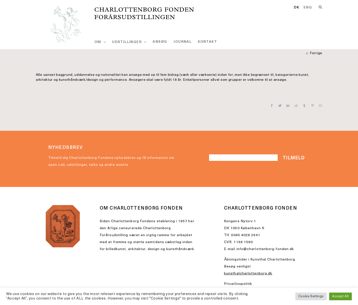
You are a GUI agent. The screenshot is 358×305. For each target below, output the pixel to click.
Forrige (316, 53)
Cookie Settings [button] (311, 296)
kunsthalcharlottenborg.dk (248, 273)
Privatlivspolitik (238, 284)
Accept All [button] (340, 296)
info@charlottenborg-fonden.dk (265, 249)
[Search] (320, 7)
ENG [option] (308, 7)
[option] (307, 7)
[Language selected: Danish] (305, 7)
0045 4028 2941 (245, 235)
